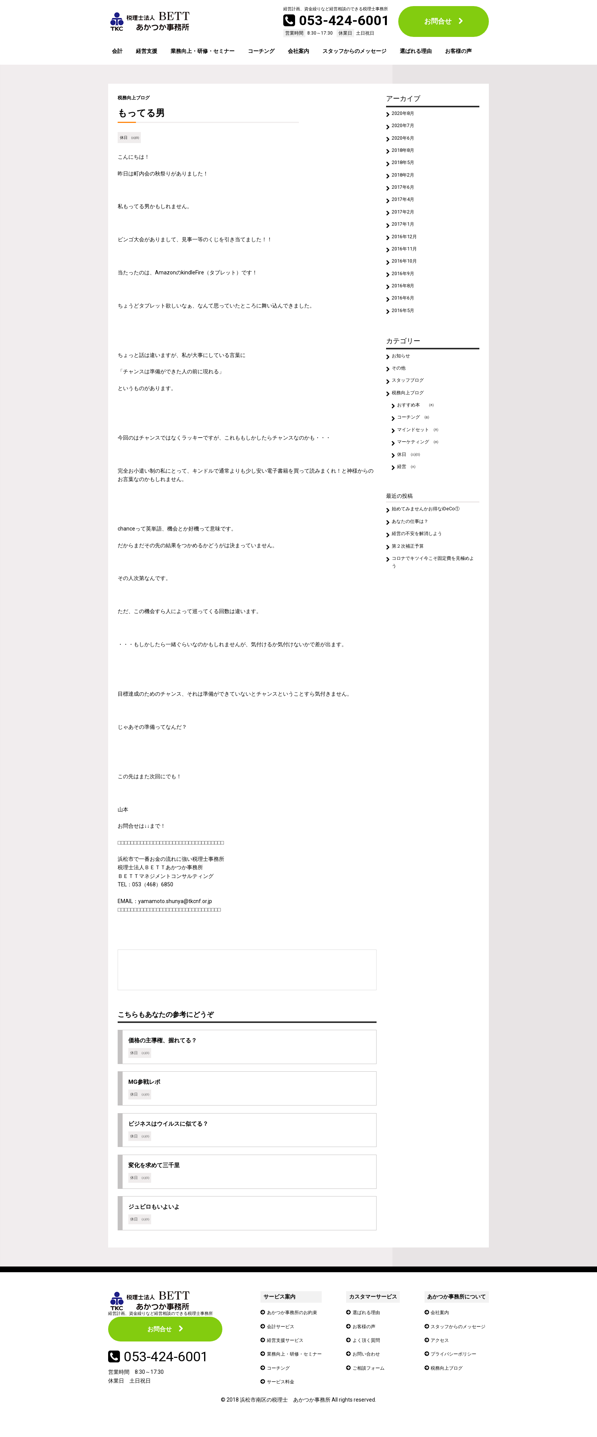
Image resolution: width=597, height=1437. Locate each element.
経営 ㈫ (408, 507)
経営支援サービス (288, 1352)
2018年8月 (405, 156)
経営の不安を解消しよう (422, 578)
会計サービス (283, 1338)
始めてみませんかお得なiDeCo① (432, 551)
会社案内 (298, 51)
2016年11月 (407, 266)
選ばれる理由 (416, 51)
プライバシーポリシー (451, 1366)
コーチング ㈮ (416, 452)
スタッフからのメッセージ (354, 51)
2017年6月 (405, 197)
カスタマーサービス (374, 1309)
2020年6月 (405, 142)
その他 (401, 396)
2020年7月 (405, 128)
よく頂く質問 (370, 1352)
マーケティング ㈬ (422, 479)
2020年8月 (405, 114)
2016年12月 (407, 252)
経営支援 (146, 51)
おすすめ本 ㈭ (419, 438)
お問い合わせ (370, 1366)
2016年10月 (407, 280)
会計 (117, 51)
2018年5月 (405, 169)
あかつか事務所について (451, 1309)
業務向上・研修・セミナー (203, 51)
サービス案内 (278, 1309)
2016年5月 (405, 336)
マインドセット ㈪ (422, 465)
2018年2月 (405, 183)
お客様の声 (458, 51)
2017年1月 (405, 239)
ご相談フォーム (372, 1380)
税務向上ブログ (136, 97)
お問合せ (438, 21)
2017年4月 (405, 211)
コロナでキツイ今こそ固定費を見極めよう (432, 610)
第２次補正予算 (411, 592)
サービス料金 (283, 1394)
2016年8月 (405, 308)
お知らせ (403, 382)
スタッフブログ (411, 410)
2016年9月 (405, 294)
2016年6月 (405, 322)
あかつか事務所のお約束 (296, 1325)
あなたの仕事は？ (414, 565)
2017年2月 (405, 225)
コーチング (261, 51)
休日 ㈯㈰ (130, 137)
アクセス (435, 1352)
